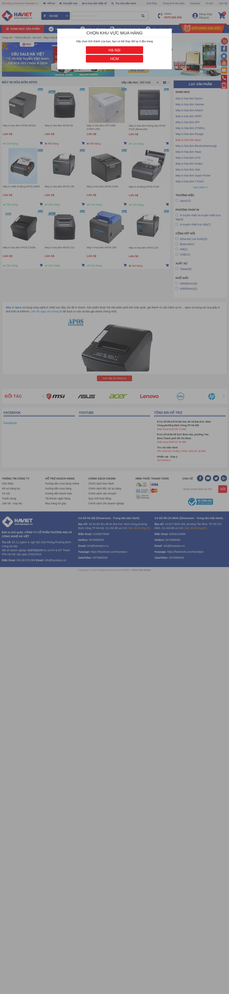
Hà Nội (114, 50)
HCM (114, 59)
